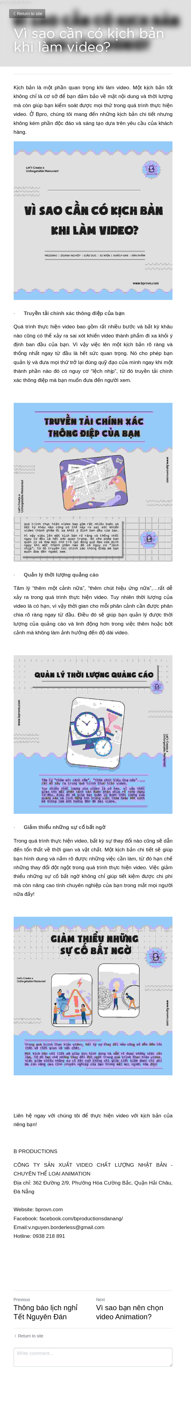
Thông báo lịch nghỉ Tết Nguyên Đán (52, 1313)
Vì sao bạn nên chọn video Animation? (132, 1313)
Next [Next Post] (103, 1301)
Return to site (27, 13)
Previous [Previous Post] (22, 1301)
